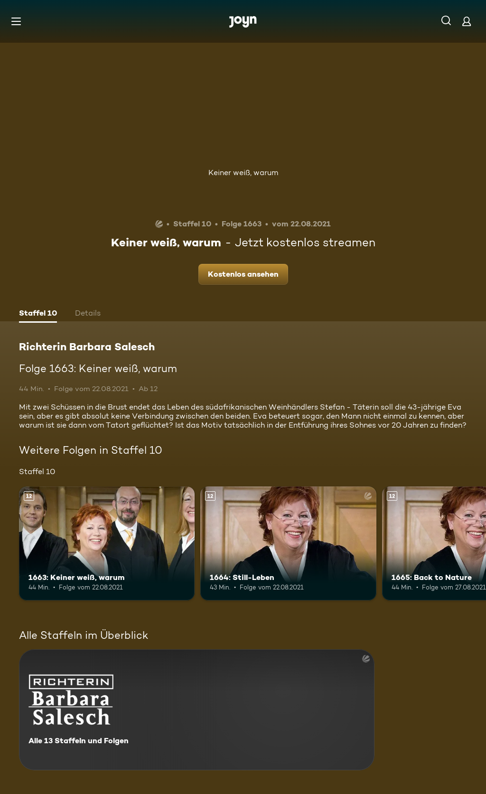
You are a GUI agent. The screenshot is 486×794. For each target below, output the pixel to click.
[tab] (38, 314)
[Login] (466, 21)
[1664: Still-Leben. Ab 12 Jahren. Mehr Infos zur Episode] (288, 543)
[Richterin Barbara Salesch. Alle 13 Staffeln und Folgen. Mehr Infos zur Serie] (196, 709)
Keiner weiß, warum (243, 172)
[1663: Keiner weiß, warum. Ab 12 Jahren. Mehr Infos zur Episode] (107, 543)
